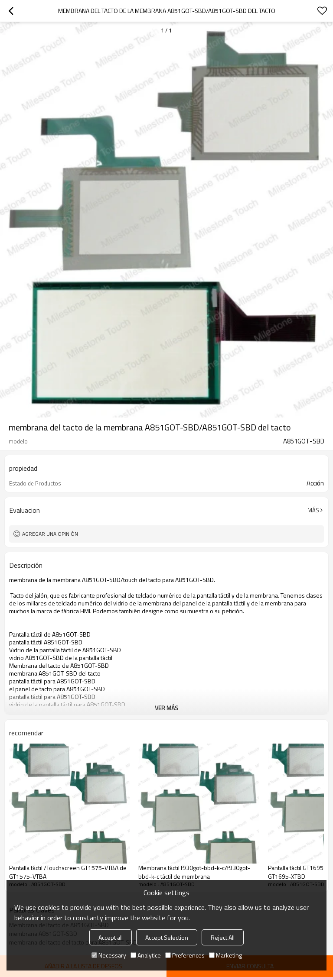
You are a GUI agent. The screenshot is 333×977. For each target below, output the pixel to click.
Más (313, 510)
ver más (166, 707)
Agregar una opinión (50, 534)
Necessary (108, 955)
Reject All (223, 937)
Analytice (146, 955)
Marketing (225, 955)
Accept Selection (166, 937)
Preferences (185, 955)
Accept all (110, 937)
